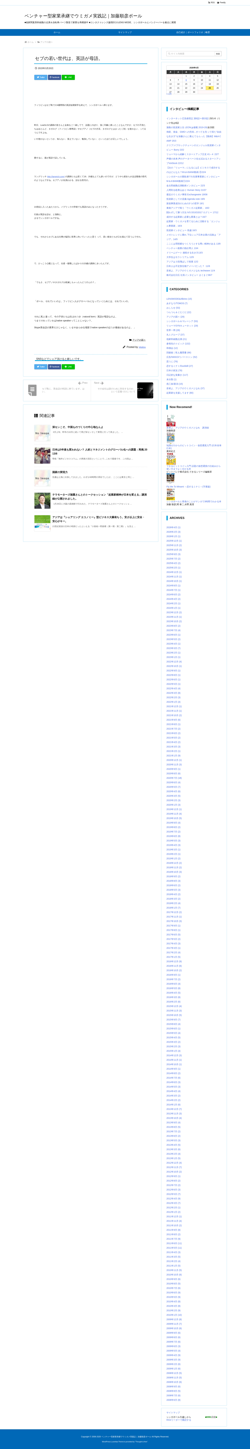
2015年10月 (174, 1015)
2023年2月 (173, 652)
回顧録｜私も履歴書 (178, 352)
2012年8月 (173, 1180)
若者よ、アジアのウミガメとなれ (185, 388)
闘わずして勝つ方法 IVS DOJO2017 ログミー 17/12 (192, 212)
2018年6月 (173, 885)
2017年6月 (173, 934)
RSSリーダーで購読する (178, 1420)
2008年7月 (173, 1395)
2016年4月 (173, 992)
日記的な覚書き (177, 375)
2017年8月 (173, 930)
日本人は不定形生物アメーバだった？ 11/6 (188, 266)
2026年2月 (173, 532)
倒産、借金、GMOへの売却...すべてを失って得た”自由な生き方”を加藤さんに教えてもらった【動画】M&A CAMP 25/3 (193, 136)
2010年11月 (174, 1270)
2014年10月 (174, 1064)
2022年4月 (173, 688)
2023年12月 (174, 612)
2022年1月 (173, 702)
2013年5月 (173, 1140)
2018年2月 (173, 903)
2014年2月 (173, 1100)
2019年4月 (173, 845)
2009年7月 (173, 1341)
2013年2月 (173, 1154)
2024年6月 (173, 594)
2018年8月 (173, 881)
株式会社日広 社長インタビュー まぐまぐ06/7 (189, 275)
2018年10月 (174, 872)
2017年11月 (174, 916)
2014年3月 (173, 1095)
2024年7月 (173, 590)
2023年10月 (174, 621)
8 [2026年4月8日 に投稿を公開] (186, 80)
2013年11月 (174, 1113)
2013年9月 (173, 1122)
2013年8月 (173, 1127)
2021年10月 (174, 715)
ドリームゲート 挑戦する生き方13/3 (184, 252)
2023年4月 (173, 643)
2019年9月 (173, 822)
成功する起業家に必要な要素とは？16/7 (186, 217)
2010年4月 (173, 1301)
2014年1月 (173, 1104)
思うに (172, 361)
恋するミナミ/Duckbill (179, 366)
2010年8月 (173, 1283)
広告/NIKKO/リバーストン (181, 357)
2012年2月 (173, 1207)
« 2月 (169, 94)
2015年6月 (173, 1028)
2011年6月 (174, 1243)
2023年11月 (174, 617)
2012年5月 (173, 1194)
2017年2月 (173, 952)
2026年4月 (173, 527)
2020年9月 (173, 769)
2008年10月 (174, 1382)
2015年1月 (173, 1051)
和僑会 (172, 348)
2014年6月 (173, 1082)
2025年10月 (174, 549)
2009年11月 (174, 1324)
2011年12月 (174, 1216)
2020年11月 (174, 764)
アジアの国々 (46, 42)
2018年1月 (173, 907)
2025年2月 (173, 567)
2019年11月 (174, 813)
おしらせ (173, 308)
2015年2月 (173, 1046)
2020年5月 (173, 787)
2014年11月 (174, 1060)
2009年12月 (174, 1319)
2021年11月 (174, 711)
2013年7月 (173, 1131)
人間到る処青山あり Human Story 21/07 (186, 190)
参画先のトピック (178, 343)
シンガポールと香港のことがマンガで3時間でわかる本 (193, 501)
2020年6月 (173, 782)
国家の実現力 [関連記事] (60, 472)
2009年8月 (173, 1337)
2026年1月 (173, 536)
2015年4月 (173, 1037)
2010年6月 (173, 1292)
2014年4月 (173, 1091)
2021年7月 (173, 728)
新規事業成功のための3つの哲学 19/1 (185, 203)
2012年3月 (173, 1203)
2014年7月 (173, 1077)
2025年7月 (173, 558)
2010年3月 (173, 1306)
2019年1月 (173, 858)
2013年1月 (173, 1158)
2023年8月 (173, 626)
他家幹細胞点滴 (176, 339)
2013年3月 (173, 1149)
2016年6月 (173, 984)
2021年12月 (174, 706)
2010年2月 (173, 1310)
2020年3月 (173, 796)
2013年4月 (173, 1145)
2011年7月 (173, 1239)
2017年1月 (173, 957)
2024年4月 (173, 599)
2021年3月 (173, 746)
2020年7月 (174, 778)
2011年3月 (173, 1256)
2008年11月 (174, 1377)
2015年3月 (173, 1042)
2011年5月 (174, 1248)
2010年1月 (174, 1315)
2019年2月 (173, 854)
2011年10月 (174, 1225)
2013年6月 (173, 1136)
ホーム (30, 42)
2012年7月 (173, 1185)
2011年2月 (173, 1261)
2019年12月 (174, 809)
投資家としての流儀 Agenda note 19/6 (185, 199)
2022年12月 (174, 661)
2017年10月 (174, 921)
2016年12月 (174, 961)
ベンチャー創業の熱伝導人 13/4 (182, 248)
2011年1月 (173, 1265)
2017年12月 (174, 912)
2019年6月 (173, 836)
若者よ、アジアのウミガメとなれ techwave (188, 270)
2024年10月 (174, 581)
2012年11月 (174, 1167)
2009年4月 (173, 1355)
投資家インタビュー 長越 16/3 (181, 230)
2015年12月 (174, 1006)
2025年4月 (173, 563)
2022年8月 (173, 675)
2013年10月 (174, 1118)
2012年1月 (173, 1212)
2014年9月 (173, 1069)
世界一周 (173, 330)
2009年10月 (174, 1328)
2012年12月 (174, 1163)
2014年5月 (173, 1086)
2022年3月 (173, 693)
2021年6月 (173, 733)
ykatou (142, 347)
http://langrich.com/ (56, 176)
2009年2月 (173, 1364)
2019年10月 (174, 818)
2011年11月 (174, 1221)
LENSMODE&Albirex (179, 299)
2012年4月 (173, 1198)
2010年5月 (173, 1297)
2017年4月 (173, 943)
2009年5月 (173, 1350)
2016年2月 (173, 1001)
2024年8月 (173, 585)
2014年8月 (173, 1073)
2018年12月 (174, 863)
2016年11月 (174, 966)
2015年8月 (173, 1024)
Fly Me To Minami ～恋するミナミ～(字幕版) (188, 486)
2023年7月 (173, 630)
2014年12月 (174, 1055)
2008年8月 (173, 1391)
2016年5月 (173, 988)
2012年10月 (174, 1171)
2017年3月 (173, 948)
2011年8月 (173, 1234)
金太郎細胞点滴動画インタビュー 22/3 (185, 185)
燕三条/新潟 (174, 384)
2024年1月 (173, 608)
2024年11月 (174, 576)
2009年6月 (173, 1346)
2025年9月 (173, 554)
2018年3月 (173, 898)
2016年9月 (173, 975)
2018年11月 (174, 867)
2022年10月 (174, 666)
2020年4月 (173, 791)
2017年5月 (173, 939)
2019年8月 (173, 827)
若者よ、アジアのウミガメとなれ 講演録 (187, 427)
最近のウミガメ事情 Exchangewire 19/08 (186, 194)
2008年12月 (174, 1373)
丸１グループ (175, 334)
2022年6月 (173, 679)
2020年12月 (174, 760)
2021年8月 (173, 724)
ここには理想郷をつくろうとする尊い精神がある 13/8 (193, 243)
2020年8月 (173, 773)
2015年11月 (174, 1010)
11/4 (213, 270)
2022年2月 (173, 697)
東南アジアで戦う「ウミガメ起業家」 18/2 (187, 208)
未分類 (171, 379)
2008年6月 (173, 1400)
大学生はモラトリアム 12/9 (180, 257)
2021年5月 (173, 737)
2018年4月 (173, 894)
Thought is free (141, 1442)
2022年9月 (173, 670)
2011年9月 (173, 1230)
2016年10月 (174, 970)
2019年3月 (173, 849)
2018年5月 (173, 890)
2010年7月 (173, 1288)
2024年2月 (173, 603)
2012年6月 (173, 1189)
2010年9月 (173, 1279)
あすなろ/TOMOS (177, 303)
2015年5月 (173, 1033)
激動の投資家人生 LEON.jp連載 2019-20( (186, 127)
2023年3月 (173, 648)
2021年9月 (173, 720)
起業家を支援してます (179, 393)
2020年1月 (173, 805)
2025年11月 (174, 545)
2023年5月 (173, 639)
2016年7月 (173, 979)
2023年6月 (173, 634)
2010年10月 (174, 1274)
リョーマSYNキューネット (182, 325)
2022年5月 (173, 684)
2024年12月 (174, 572)
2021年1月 (173, 755)
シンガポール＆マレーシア (182, 321)
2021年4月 (173, 742)
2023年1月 (173, 657)
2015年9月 (173, 1019)
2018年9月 (173, 876)
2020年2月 (173, 800)
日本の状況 (174, 370)
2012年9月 (173, 1176)
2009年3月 (173, 1359)
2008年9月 (173, 1386)
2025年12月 (174, 541)
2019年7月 (173, 831)
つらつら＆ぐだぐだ (178, 312)
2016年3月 (173, 997)
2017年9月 (173, 925)
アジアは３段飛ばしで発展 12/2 (182, 261)
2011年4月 (173, 1252)
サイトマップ (173, 1412)
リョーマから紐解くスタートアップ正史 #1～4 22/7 (192, 154)
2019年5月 (173, 840)
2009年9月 (173, 1333)
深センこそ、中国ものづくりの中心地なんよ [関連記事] (77, 427)
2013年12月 (174, 1109)
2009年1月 (173, 1368)
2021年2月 (173, 751)
